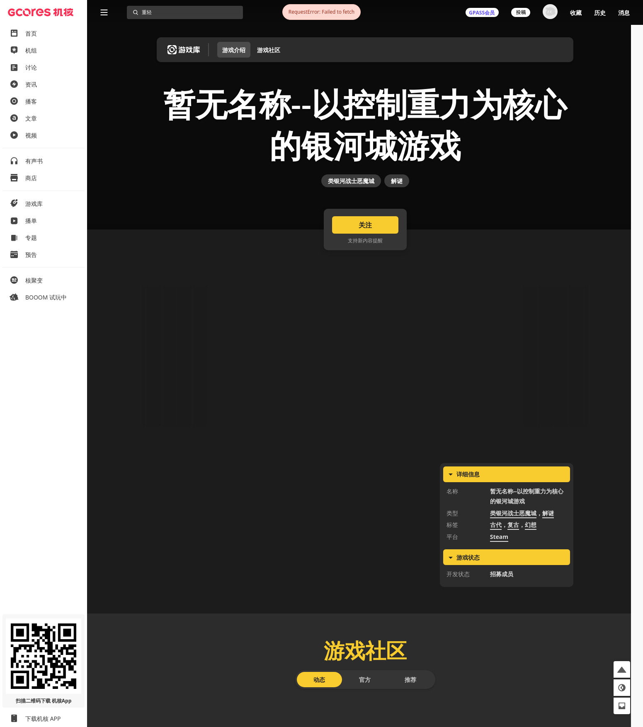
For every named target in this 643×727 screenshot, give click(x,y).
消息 (624, 13)
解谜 (397, 198)
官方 (365, 705)
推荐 (410, 705)
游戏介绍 (233, 50)
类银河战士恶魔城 (351, 198)
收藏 (576, 13)
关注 (365, 250)
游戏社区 (268, 50)
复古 (513, 550)
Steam (499, 562)
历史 (600, 13)
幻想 (530, 550)
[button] (622, 669)
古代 (496, 550)
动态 (319, 705)
